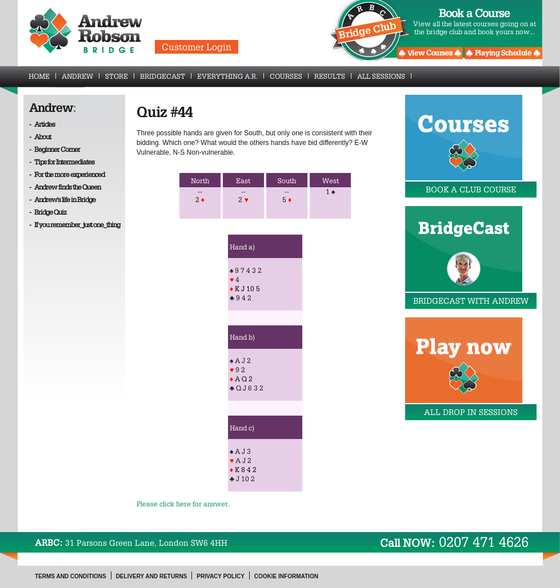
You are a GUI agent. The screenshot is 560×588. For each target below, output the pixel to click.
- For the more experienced (67, 174)
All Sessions (384, 76)
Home (42, 76)
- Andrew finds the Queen (65, 187)
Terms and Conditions (70, 576)
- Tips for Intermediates (61, 162)
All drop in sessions (471, 412)
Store (119, 76)
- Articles (42, 124)
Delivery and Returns (151, 576)
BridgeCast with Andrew (471, 300)
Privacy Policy (221, 576)
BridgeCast (165, 76)
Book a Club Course (471, 189)
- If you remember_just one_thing (74, 224)
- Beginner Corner (54, 149)
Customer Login (196, 47)
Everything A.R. (230, 76)
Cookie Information (286, 576)
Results (332, 76)
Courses (289, 76)
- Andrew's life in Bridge (62, 199)
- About (40, 136)
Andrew (80, 76)
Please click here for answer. (183, 504)
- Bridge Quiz (47, 212)
